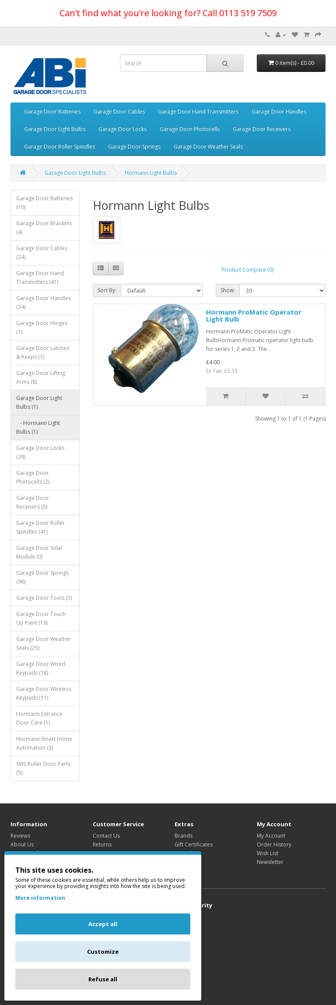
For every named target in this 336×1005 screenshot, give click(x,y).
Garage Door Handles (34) (43, 302)
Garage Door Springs (134, 146)
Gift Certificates (194, 844)
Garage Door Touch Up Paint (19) (41, 618)
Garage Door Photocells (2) (32, 477)
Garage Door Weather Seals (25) (43, 643)
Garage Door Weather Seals (208, 146)
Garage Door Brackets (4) (44, 227)
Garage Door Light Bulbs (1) (39, 402)
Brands (183, 835)
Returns (102, 844)
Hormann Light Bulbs (151, 173)
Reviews (20, 835)
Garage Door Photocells (190, 129)
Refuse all (102, 979)
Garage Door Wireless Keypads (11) (43, 693)
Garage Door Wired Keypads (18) (40, 668)
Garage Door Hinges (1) (41, 327)
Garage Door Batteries (52, 111)
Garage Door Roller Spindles (59, 146)
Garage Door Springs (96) (42, 577)
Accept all (102, 924)
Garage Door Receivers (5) (32, 502)
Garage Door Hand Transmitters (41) (40, 277)
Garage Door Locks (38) (40, 452)
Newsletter (270, 862)
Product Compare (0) (247, 269)
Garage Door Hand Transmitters (198, 111)
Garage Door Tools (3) (44, 598)
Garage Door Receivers (261, 129)
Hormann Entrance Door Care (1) (39, 718)
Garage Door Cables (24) (41, 252)
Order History (274, 844)
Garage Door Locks (122, 129)
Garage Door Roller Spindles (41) (40, 527)
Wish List (267, 853)
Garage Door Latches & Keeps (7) (42, 352)
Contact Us (106, 835)
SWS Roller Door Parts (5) (43, 768)
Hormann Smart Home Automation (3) (44, 743)
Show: (227, 290)
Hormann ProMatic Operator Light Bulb (253, 316)
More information (40, 898)
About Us (22, 844)
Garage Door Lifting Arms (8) (40, 377)
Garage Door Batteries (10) (44, 203)
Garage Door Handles (279, 111)
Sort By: (107, 290)
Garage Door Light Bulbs (54, 129)
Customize (103, 951)
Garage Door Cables (119, 111)
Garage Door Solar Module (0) (39, 552)
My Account (271, 835)
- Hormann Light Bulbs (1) (38, 427)
